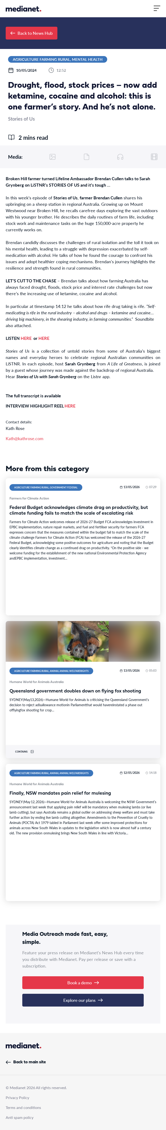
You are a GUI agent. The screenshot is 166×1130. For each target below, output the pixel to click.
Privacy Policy (17, 1097)
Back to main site (26, 1062)
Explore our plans (83, 1000)
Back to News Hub (31, 33)
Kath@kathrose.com (24, 438)
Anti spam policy (19, 1117)
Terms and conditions (23, 1107)
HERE (26, 338)
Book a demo (83, 982)
